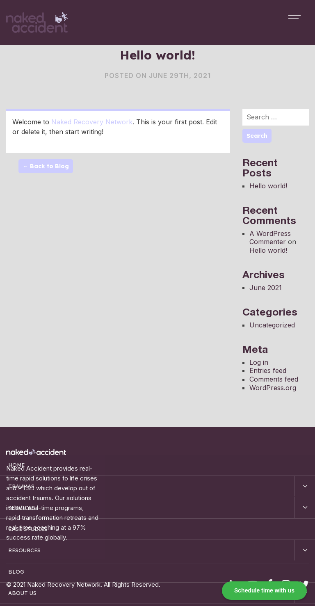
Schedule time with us (264, 590)
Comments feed (273, 379)
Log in (258, 362)
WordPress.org (272, 388)
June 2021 (265, 288)
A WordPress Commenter (270, 237)
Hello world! (268, 186)
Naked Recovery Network (91, 122)
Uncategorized (272, 325)
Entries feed (267, 370)
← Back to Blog (46, 166)
